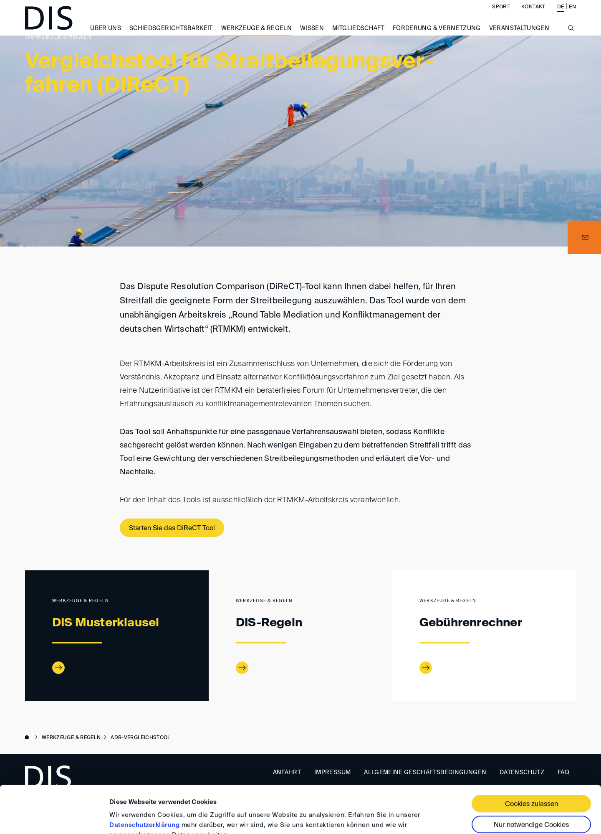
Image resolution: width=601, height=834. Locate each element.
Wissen (312, 36)
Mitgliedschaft (358, 36)
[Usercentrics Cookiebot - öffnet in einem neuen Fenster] (54, 817)
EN (572, 15)
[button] (584, 237)
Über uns (105, 36)
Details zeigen (130, 817)
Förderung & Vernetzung (437, 36)
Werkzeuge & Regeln (256, 36)
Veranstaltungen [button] (519, 36)
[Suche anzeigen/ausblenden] (571, 40)
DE (560, 15)
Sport (501, 15)
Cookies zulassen (531, 763)
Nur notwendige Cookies (531, 784)
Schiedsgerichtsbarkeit (171, 36)
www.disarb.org (28, 738)
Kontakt (533, 15)
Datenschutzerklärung (144, 784)
